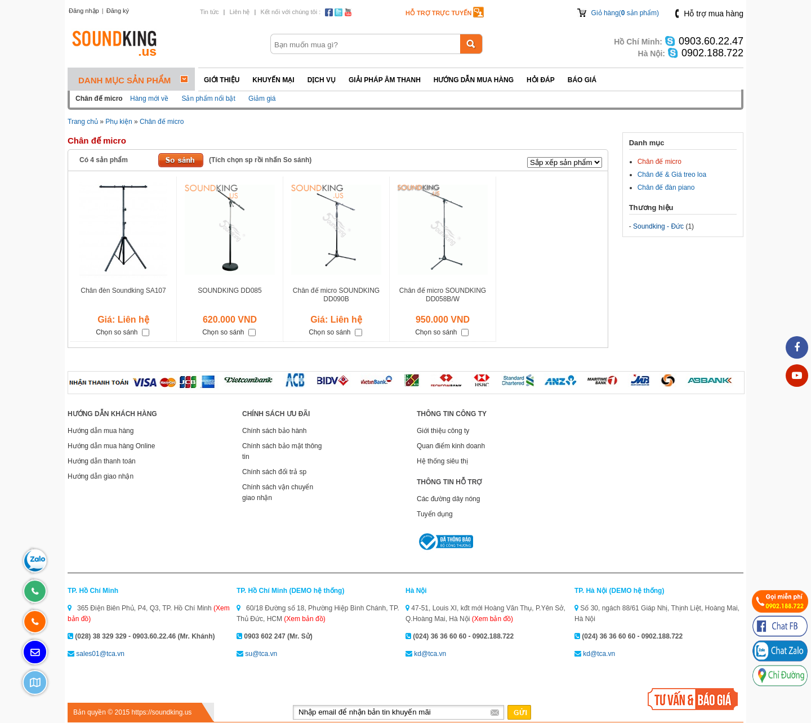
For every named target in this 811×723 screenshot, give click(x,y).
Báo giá (582, 80)
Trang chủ (83, 122)
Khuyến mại (273, 80)
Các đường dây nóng (448, 499)
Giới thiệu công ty (443, 431)
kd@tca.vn (430, 654)
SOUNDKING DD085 (229, 290)
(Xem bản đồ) (304, 619)
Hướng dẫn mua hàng (474, 80)
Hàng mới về (149, 98)
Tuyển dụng (435, 514)
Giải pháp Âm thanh (385, 80)
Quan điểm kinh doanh (451, 446)
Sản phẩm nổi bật (208, 98)
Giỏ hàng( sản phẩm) (625, 13)
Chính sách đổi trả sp (274, 472)
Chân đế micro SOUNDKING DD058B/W (442, 295)
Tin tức (209, 11)
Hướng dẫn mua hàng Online (111, 446)
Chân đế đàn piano (666, 187)
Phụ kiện (118, 122)
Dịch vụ (322, 80)
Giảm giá (261, 98)
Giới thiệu (221, 80)
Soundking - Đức (658, 226)
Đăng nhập (84, 10)
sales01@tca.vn (100, 654)
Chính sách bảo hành (274, 431)
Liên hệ (239, 11)
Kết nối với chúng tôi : (290, 11)
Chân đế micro (162, 122)
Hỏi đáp (541, 80)
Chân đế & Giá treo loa (672, 174)
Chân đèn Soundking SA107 (123, 290)
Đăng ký (117, 10)
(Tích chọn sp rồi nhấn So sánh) (260, 160)
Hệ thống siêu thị (442, 461)
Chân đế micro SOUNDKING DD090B (336, 295)
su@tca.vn (261, 654)
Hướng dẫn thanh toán (102, 461)
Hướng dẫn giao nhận (100, 476)
